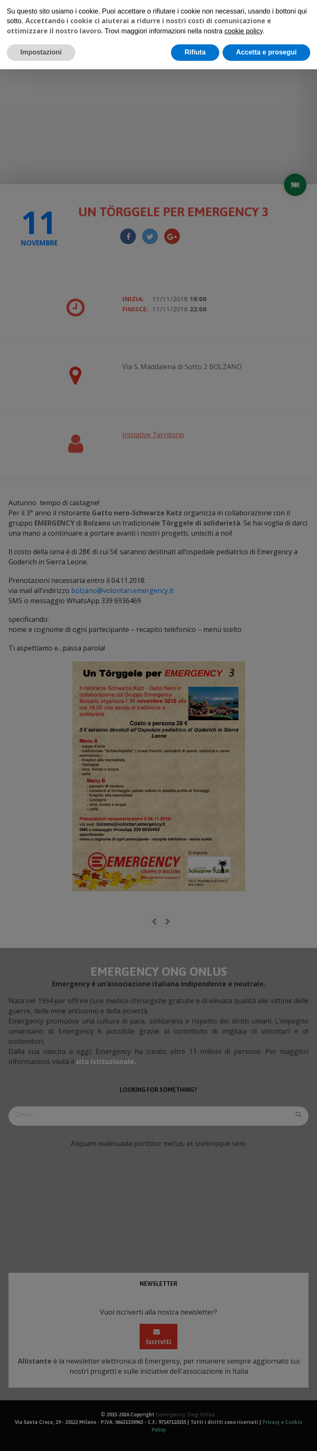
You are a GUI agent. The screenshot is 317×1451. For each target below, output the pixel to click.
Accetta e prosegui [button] (266, 52)
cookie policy (243, 31)
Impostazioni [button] (41, 52)
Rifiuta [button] (195, 52)
